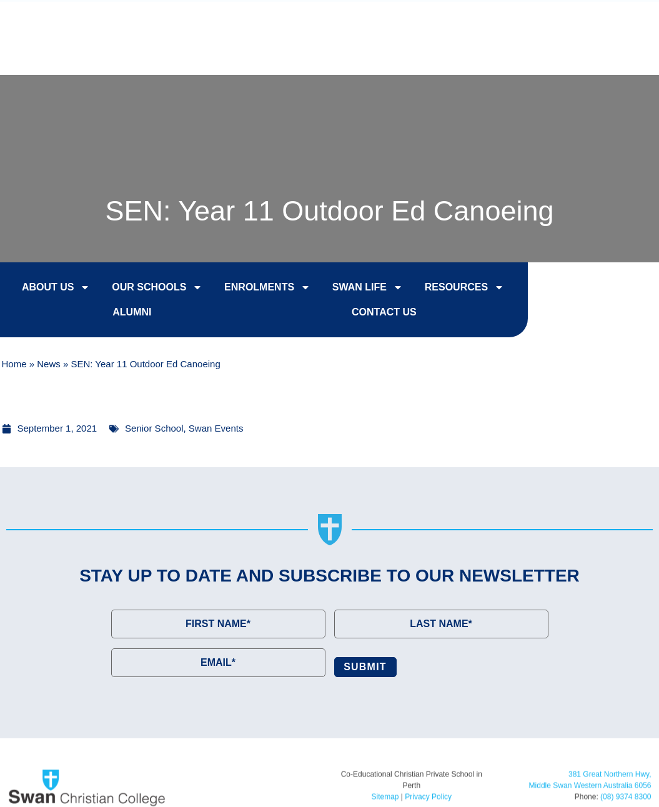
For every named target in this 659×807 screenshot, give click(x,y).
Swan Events (216, 428)
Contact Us (598, 21)
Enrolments (267, 287)
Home (14, 364)
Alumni (131, 312)
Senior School (154, 428)
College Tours (497, 21)
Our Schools (157, 287)
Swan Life (367, 287)
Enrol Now (397, 21)
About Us (56, 287)
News (49, 364)
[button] (624, 53)
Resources (464, 287)
